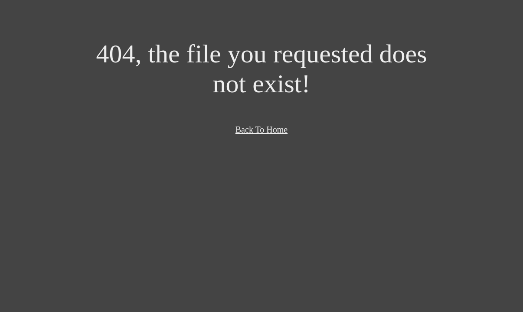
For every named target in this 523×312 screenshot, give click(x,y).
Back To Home (261, 129)
